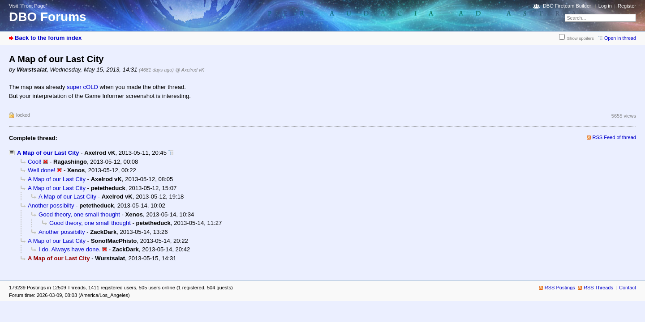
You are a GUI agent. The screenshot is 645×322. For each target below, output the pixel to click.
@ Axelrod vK (189, 69)
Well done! (42, 170)
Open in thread (620, 38)
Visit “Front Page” (28, 5)
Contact (627, 287)
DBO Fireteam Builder (567, 5)
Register (627, 5)
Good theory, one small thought (79, 214)
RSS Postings (560, 287)
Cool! (35, 161)
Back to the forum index (48, 37)
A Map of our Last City (48, 152)
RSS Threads (598, 287)
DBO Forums (47, 17)
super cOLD (82, 87)
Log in (605, 5)
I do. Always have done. (69, 249)
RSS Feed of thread (614, 137)
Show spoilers (580, 38)
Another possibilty (51, 205)
